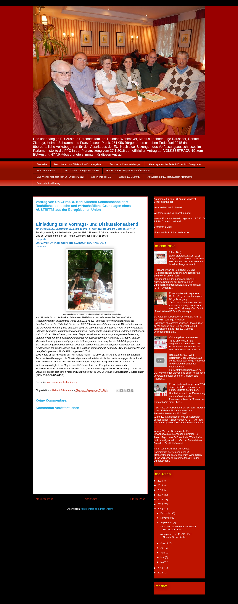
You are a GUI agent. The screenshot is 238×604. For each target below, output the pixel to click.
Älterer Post (137, 499)
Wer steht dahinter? (47, 170)
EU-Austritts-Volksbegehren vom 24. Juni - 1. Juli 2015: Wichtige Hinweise (178, 318)
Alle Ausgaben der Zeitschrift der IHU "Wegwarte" (175, 164)
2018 (160, 490)
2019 (160, 485)
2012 (160, 572)
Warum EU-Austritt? (129, 176)
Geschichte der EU (101, 176)
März (163, 562)
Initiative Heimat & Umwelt (168, 207)
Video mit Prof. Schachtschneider (171, 232)
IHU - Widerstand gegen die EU (82, 170)
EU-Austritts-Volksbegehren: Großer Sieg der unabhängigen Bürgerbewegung (185, 296)
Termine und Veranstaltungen (125, 164)
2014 (160, 509)
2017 (160, 494)
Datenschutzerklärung (48, 183)
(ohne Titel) (175, 252)
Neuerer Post (44, 499)
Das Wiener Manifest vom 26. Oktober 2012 (60, 176)
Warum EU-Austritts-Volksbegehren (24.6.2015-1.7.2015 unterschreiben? (179, 220)
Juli (162, 547)
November (166, 517)
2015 (160, 504)
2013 (160, 568)
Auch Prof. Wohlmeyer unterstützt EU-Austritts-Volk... (178, 528)
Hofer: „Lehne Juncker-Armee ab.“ (172, 448)
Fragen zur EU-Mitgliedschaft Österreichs (128, 170)
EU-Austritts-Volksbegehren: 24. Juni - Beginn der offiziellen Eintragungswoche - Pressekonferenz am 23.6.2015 (179, 410)
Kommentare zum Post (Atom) (97, 508)
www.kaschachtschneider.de (62, 382)
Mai (162, 557)
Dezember (166, 513)
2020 (160, 480)
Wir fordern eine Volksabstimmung (172, 213)
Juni (162, 552)
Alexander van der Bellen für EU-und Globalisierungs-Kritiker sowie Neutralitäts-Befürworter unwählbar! (177, 272)
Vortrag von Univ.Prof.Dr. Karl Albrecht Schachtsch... (175, 536)
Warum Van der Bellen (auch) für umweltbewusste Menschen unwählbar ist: (176, 432)
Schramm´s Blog (163, 226)
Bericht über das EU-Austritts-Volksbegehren (78, 164)
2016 (160, 499)
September (166, 522)
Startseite (42, 164)
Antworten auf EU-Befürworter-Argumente (170, 176)
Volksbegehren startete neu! (184, 337)
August (164, 543)
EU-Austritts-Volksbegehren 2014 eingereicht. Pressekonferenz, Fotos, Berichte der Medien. (187, 387)
